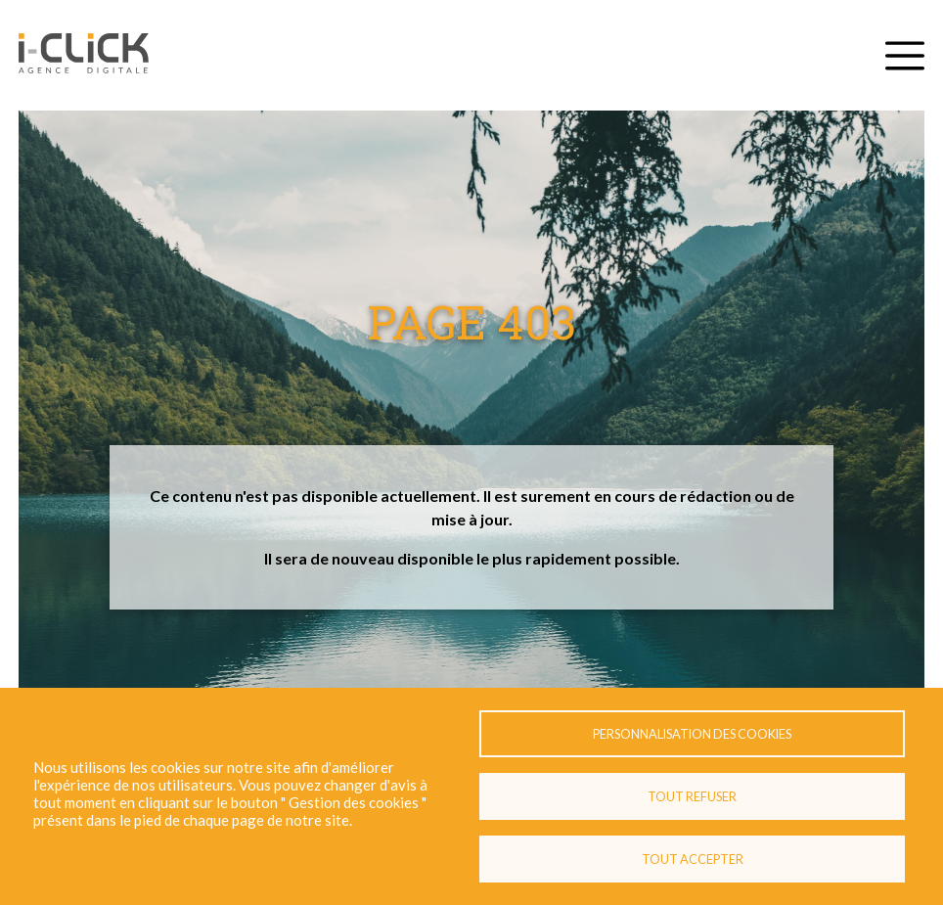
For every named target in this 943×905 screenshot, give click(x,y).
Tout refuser (692, 796)
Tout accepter (692, 859)
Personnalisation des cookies (692, 734)
